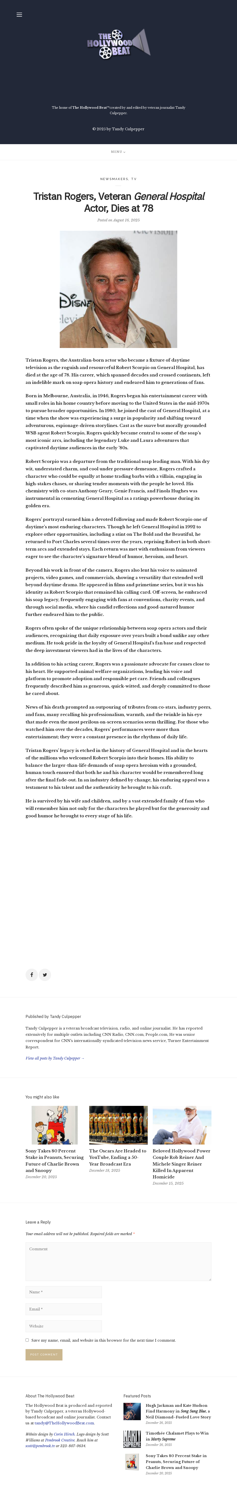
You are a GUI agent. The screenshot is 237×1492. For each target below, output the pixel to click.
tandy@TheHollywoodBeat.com (64, 1423)
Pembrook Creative (60, 1440)
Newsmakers (114, 179)
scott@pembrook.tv (40, 1446)
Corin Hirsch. (65, 1434)
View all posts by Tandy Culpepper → (55, 1058)
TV (134, 179)
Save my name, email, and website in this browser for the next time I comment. (103, 1340)
